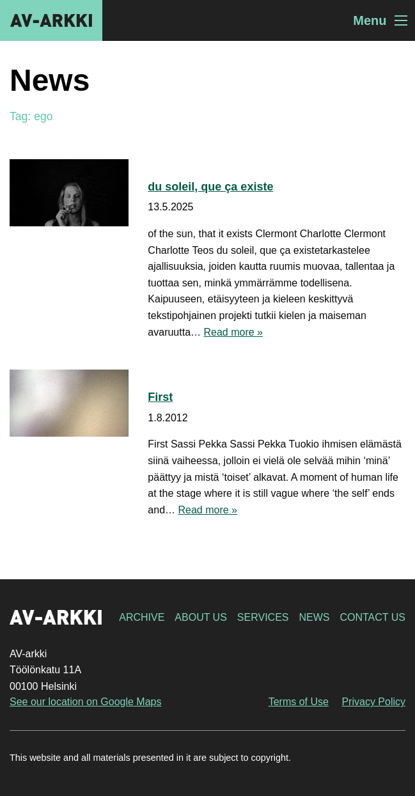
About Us (201, 617)
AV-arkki (51, 20)
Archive (141, 617)
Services (263, 617)
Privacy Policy (373, 701)
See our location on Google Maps (85, 701)
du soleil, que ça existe (210, 186)
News (314, 617)
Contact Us (372, 617)
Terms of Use (299, 701)
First (160, 397)
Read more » (233, 332)
